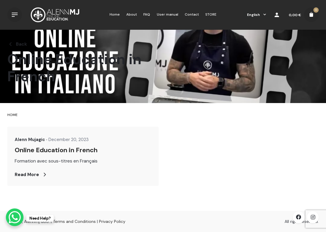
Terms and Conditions (74, 221)
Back (17, 44)
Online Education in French (56, 150)
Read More (31, 175)
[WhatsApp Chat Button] (14, 217)
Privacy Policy (112, 221)
